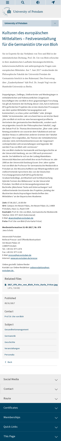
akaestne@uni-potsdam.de (20, 218)
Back (10, 362)
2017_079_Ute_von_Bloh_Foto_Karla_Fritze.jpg (33, 284)
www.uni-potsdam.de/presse (24, 258)
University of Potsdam (28, 11)
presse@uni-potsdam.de (19, 255)
